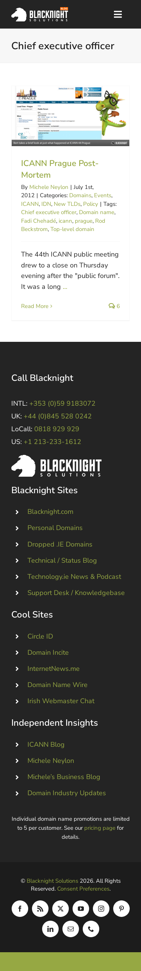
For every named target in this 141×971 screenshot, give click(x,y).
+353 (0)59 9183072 (62, 403)
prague (83, 221)
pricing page (99, 828)
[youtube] (81, 908)
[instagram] (101, 908)
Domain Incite (48, 652)
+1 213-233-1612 (52, 441)
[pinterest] (121, 908)
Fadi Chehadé (38, 221)
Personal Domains (55, 527)
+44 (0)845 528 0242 (58, 416)
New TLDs (67, 204)
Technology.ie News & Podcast (74, 576)
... (65, 286)
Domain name (96, 212)
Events (102, 195)
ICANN (30, 204)
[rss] (40, 908)
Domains (80, 195)
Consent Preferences (83, 888)
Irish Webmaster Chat (60, 700)
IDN (46, 204)
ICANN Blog (46, 744)
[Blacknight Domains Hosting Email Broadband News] (39, 10)
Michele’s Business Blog (63, 776)
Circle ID (40, 635)
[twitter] (60, 908)
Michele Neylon (48, 187)
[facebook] (20, 908)
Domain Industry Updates (66, 792)
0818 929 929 (56, 428)
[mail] (70, 929)
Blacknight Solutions (52, 881)
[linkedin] (50, 929)
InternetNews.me (53, 668)
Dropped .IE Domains (59, 543)
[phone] (91, 929)
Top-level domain (72, 229)
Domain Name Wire (57, 684)
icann (65, 221)
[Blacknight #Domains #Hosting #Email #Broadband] (56, 458)
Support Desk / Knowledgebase (76, 592)
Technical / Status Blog (62, 560)
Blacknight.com (50, 511)
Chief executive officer (48, 212)
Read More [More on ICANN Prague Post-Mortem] (35, 306)
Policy (90, 204)
